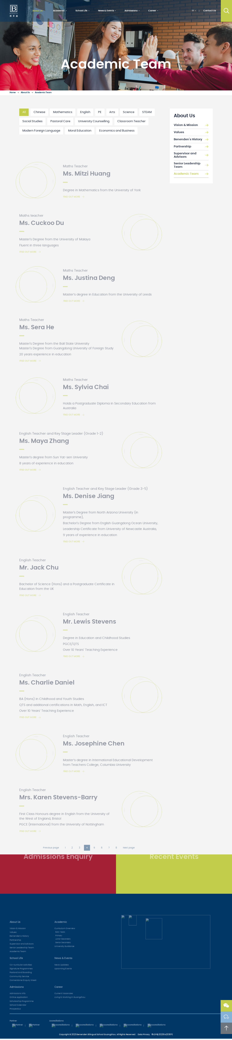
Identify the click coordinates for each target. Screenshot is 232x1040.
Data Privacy (144, 1035)
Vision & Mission (191, 125)
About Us (37, 11)
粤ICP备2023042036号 (162, 1035)
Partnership (191, 147)
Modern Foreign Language (41, 130)
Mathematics (62, 112)
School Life (81, 11)
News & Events (106, 11)
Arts (112, 112)
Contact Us (209, 11)
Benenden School (14, 10)
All (24, 112)
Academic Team (43, 93)
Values (191, 132)
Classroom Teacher (131, 121)
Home (13, 93)
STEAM (147, 112)
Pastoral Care (60, 121)
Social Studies (32, 121)
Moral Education (79, 130)
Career (152, 11)
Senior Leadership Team (191, 165)
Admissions (131, 11)
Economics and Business (117, 130)
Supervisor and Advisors (191, 155)
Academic (59, 11)
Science (128, 112)
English (85, 112)
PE (99, 112)
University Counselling (94, 121)
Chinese (39, 112)
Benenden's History (191, 140)
